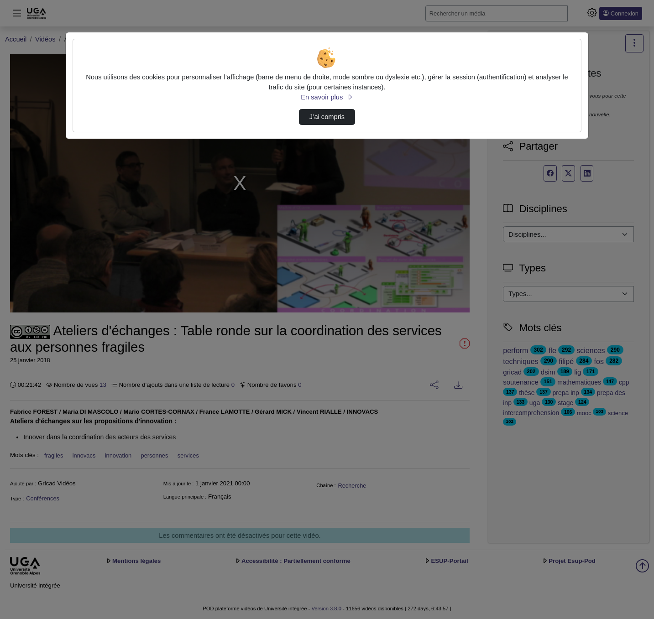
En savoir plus (327, 97)
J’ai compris (327, 116)
